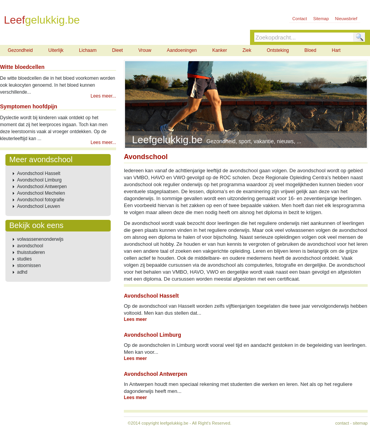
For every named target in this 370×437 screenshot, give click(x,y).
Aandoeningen (182, 50)
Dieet (117, 50)
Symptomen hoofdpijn (28, 106)
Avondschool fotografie (40, 199)
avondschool (30, 245)
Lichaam (87, 50)
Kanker (219, 50)
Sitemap (321, 18)
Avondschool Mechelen (41, 193)
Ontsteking (278, 50)
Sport (110, 36)
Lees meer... (103, 96)
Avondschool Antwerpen (42, 186)
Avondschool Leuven (38, 206)
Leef (42, 19)
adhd (22, 272)
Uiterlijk (55, 50)
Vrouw (144, 50)
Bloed (311, 50)
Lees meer (135, 319)
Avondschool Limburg (39, 180)
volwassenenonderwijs (40, 239)
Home (18, 36)
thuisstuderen (31, 252)
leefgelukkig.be (174, 423)
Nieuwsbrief (346, 18)
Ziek (246, 50)
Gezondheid (65, 36)
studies (24, 259)
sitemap (360, 423)
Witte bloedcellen (22, 67)
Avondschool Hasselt (38, 173)
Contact (299, 18)
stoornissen (29, 265)
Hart (336, 50)
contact (342, 423)
